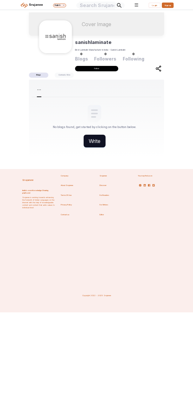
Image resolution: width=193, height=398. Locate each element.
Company (64, 176)
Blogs (38, 75)
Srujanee (27, 179)
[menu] (96, 89)
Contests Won (64, 75)
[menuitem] (49, 89)
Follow (96, 68)
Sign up (167, 5)
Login (154, 5)
